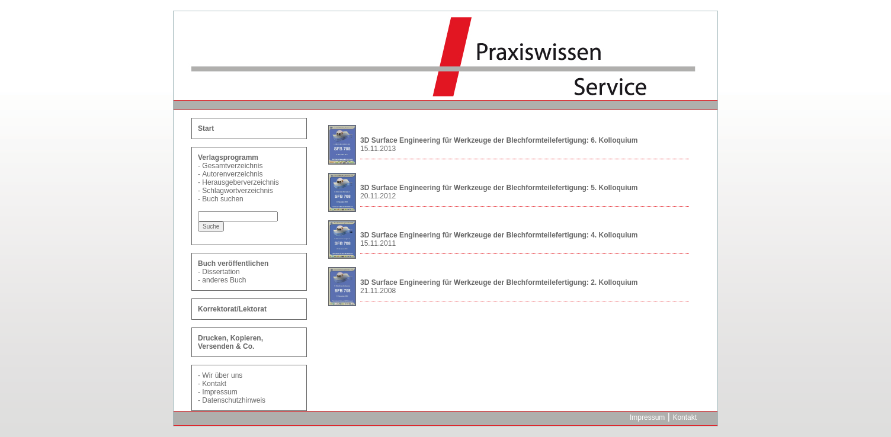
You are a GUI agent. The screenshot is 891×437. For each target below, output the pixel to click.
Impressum (219, 392)
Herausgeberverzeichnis (240, 182)
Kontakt (214, 384)
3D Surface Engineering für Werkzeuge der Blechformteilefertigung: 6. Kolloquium (499, 140)
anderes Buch (224, 280)
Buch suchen (222, 199)
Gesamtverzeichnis (232, 166)
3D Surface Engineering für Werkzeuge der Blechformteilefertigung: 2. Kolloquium (499, 282)
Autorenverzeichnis (232, 174)
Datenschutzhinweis (233, 400)
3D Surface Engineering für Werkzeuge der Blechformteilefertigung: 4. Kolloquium (499, 235)
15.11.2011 (378, 243)
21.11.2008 (378, 291)
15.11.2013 (378, 148)
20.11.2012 (378, 196)
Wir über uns (222, 375)
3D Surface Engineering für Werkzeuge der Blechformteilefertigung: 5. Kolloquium (499, 188)
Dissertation (220, 272)
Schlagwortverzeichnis (237, 191)
